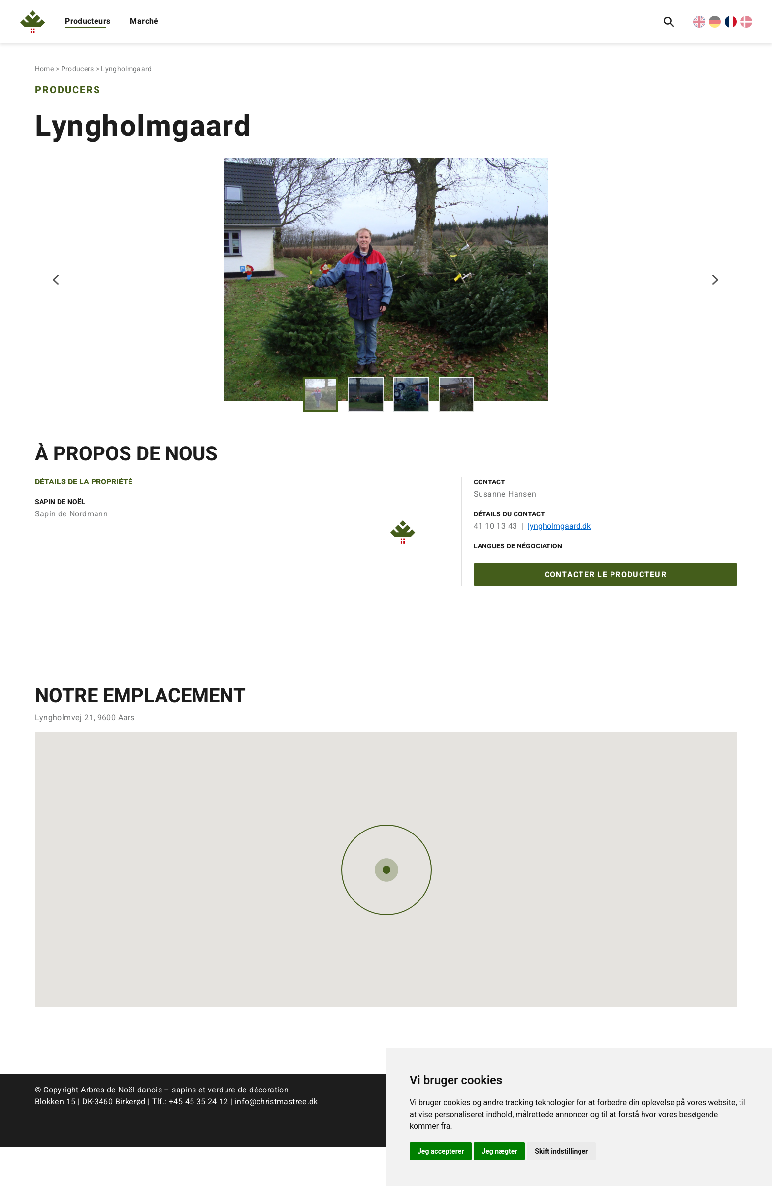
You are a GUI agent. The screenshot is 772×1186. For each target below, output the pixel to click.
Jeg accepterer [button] (441, 1151)
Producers (77, 69)
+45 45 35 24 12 (198, 1141)
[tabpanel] (386, 297)
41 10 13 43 (495, 561)
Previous (56, 297)
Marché (144, 21)
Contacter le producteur (606, 612)
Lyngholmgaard (126, 69)
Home (44, 69)
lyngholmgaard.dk (559, 561)
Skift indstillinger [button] (561, 1151)
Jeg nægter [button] (499, 1151)
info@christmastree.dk (276, 1141)
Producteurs (87, 21)
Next (715, 297)
